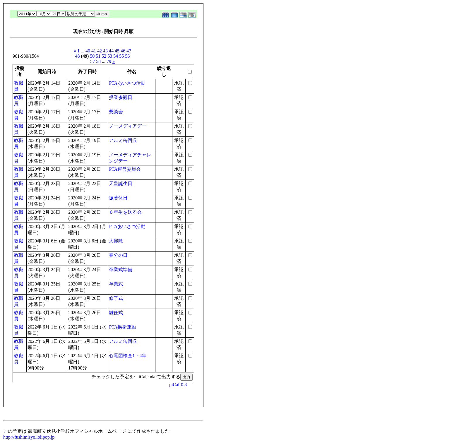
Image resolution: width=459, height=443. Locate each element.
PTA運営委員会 (125, 169)
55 (121, 56)
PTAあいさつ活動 (127, 83)
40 (87, 50)
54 (115, 56)
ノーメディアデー (127, 126)
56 (127, 56)
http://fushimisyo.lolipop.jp (28, 437)
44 (111, 50)
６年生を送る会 (125, 212)
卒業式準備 (120, 269)
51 (98, 56)
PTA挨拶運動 (122, 326)
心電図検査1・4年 (127, 355)
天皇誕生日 (120, 183)
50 (92, 56)
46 (123, 50)
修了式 (116, 298)
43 (105, 50)
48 (77, 56)
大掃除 (116, 240)
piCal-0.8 (178, 384)
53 (109, 56)
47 (128, 50)
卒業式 (116, 283)
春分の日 (118, 255)
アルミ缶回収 (123, 140)
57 (92, 61)
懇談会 (116, 111)
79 (109, 61)
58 (98, 61)
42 (99, 50)
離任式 (116, 312)
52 (104, 56)
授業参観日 (120, 97)
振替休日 (118, 197)
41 (93, 50)
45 (117, 50)
